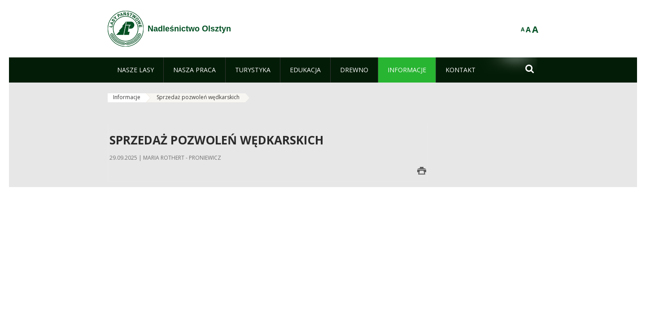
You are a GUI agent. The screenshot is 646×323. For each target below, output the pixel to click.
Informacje (126, 97)
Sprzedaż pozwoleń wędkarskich (198, 97)
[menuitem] (135, 70)
